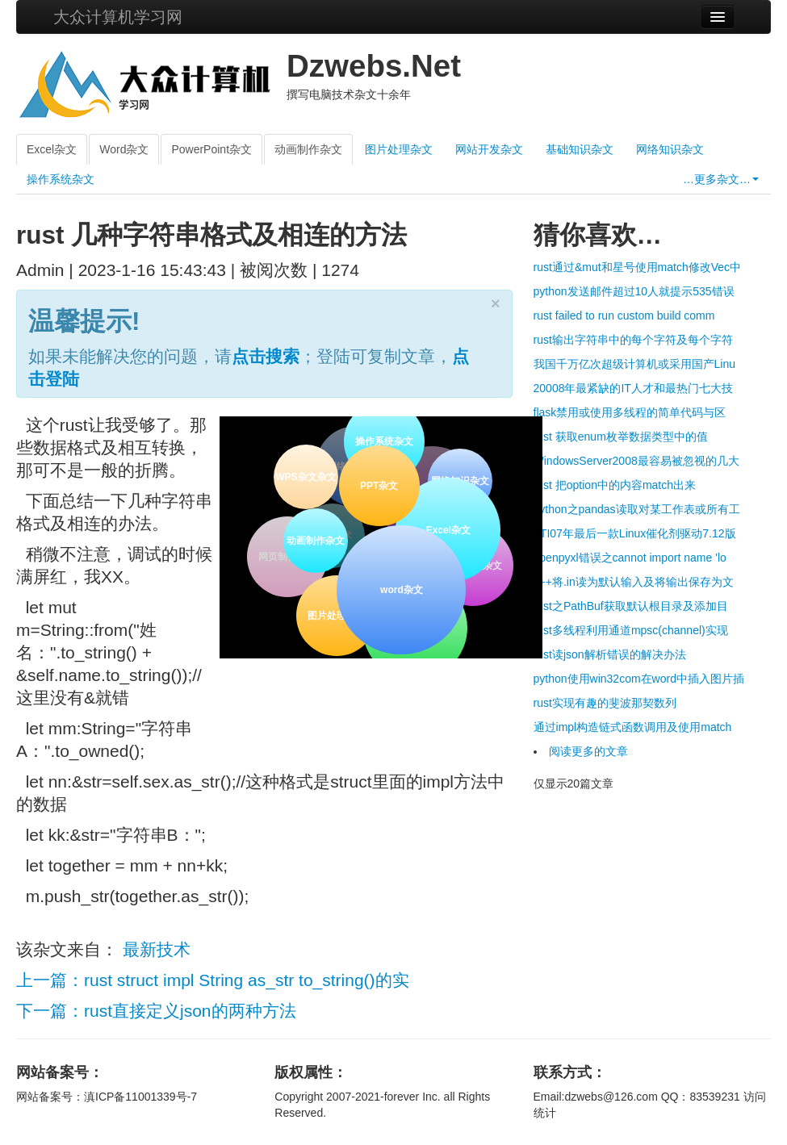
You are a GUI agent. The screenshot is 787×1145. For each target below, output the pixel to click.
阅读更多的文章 (588, 751)
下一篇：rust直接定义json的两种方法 (156, 1010)
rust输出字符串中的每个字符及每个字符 (633, 339)
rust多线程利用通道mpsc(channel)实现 (631, 630)
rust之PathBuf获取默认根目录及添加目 (631, 606)
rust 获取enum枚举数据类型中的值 (621, 436)
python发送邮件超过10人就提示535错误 (634, 291)
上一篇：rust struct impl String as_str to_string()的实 (212, 980)
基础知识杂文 (579, 149)
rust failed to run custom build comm (624, 315)
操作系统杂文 (60, 179)
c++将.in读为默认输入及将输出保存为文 (634, 581)
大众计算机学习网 (117, 17)
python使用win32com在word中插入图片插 (639, 678)
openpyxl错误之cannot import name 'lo (630, 557)
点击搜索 (265, 356)
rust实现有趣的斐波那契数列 (605, 702)
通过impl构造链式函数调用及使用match (633, 727)
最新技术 (156, 949)
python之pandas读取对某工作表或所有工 (637, 509)
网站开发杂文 (489, 149)
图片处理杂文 (399, 149)
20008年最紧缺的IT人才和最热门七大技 (633, 388)
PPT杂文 (377, 485)
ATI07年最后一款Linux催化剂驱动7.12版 (635, 533)
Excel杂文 (52, 149)
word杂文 (400, 588)
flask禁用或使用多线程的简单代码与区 (630, 412)
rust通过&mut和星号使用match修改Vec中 (638, 267)
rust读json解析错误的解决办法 (610, 654)
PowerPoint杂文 (211, 149)
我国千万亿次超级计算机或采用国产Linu (634, 363)
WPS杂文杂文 (305, 477)
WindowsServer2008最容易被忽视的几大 (636, 460)
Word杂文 (124, 149)
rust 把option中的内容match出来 (615, 484)
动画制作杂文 (308, 149)
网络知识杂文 (670, 149)
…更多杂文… (721, 179)
